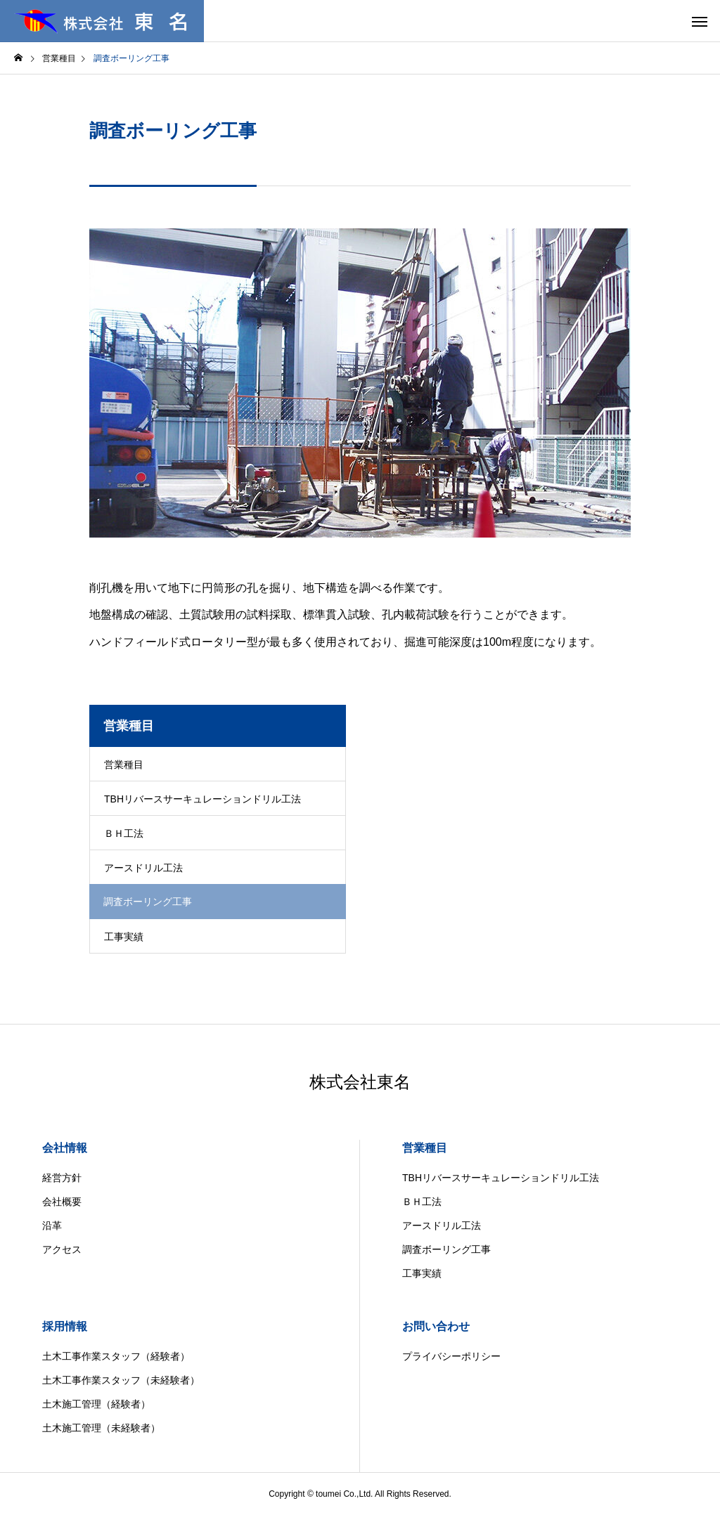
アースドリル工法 (143, 867)
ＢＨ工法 (123, 833)
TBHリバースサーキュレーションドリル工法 (202, 799)
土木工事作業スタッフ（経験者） (116, 1356)
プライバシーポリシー (451, 1356)
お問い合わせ (436, 1326)
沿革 (52, 1225)
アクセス (62, 1249)
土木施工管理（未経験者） (101, 1427)
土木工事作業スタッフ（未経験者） (121, 1380)
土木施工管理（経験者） (96, 1404)
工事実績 (123, 936)
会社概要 (62, 1201)
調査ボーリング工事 (446, 1249)
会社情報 (64, 1148)
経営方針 (62, 1177)
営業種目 (123, 764)
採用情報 (64, 1326)
